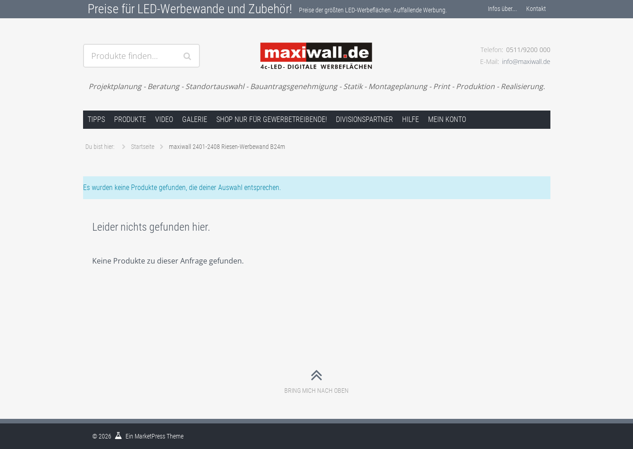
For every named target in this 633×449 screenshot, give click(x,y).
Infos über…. (502, 8)
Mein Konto (447, 119)
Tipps (96, 119)
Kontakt (536, 8)
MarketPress (150, 436)
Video (164, 119)
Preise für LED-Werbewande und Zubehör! (190, 8)
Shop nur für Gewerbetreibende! (271, 119)
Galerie (194, 119)
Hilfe (410, 119)
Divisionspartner (364, 119)
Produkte (130, 119)
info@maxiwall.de (526, 61)
